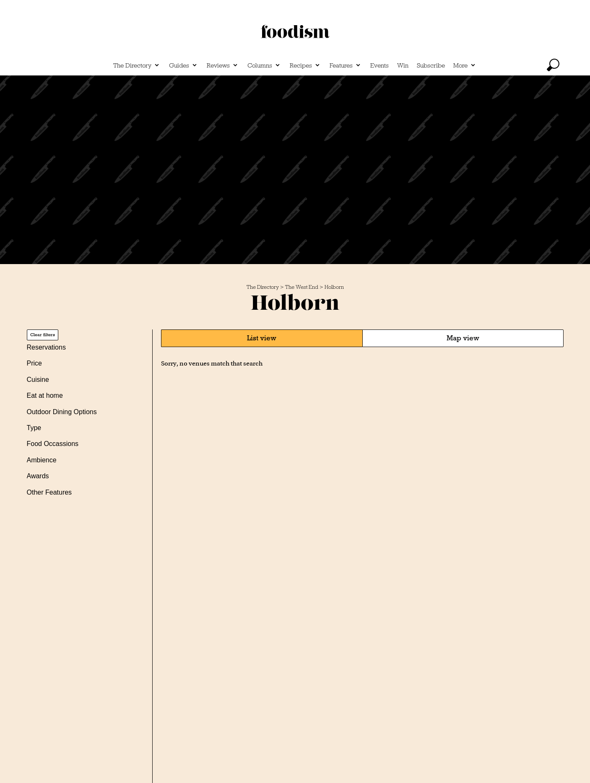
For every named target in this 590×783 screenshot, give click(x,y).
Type (34, 427)
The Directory (132, 65)
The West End (301, 287)
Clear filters (42, 334)
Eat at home (45, 395)
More (460, 65)
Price (34, 363)
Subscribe (431, 65)
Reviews (218, 65)
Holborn (334, 287)
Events (379, 65)
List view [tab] (261, 338)
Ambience (42, 460)
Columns (259, 65)
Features (341, 65)
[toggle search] (553, 64)
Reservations (46, 347)
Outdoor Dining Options (62, 411)
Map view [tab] (463, 338)
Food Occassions (53, 443)
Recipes (301, 65)
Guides (179, 65)
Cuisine (38, 379)
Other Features (49, 492)
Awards (38, 476)
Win (402, 65)
